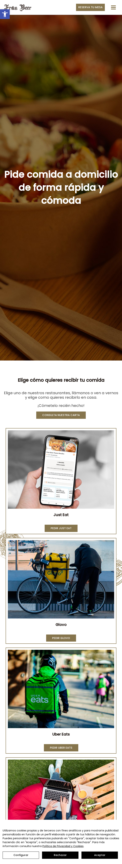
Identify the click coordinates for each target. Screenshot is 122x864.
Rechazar (60, 855)
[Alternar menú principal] (113, 7)
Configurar (20, 855)
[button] (5, 14)
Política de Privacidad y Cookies (63, 846)
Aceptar (99, 855)
